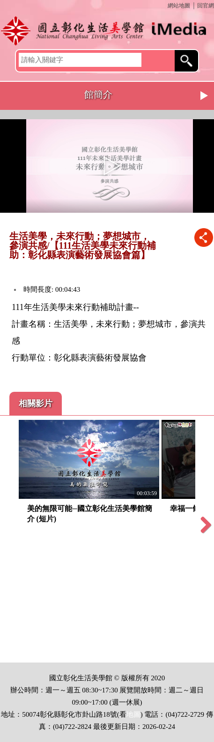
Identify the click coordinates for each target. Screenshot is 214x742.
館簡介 (98, 94)
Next (204, 95)
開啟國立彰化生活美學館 (107, 30)
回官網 (205, 5)
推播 (203, 237)
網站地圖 (179, 5)
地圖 (133, 714)
